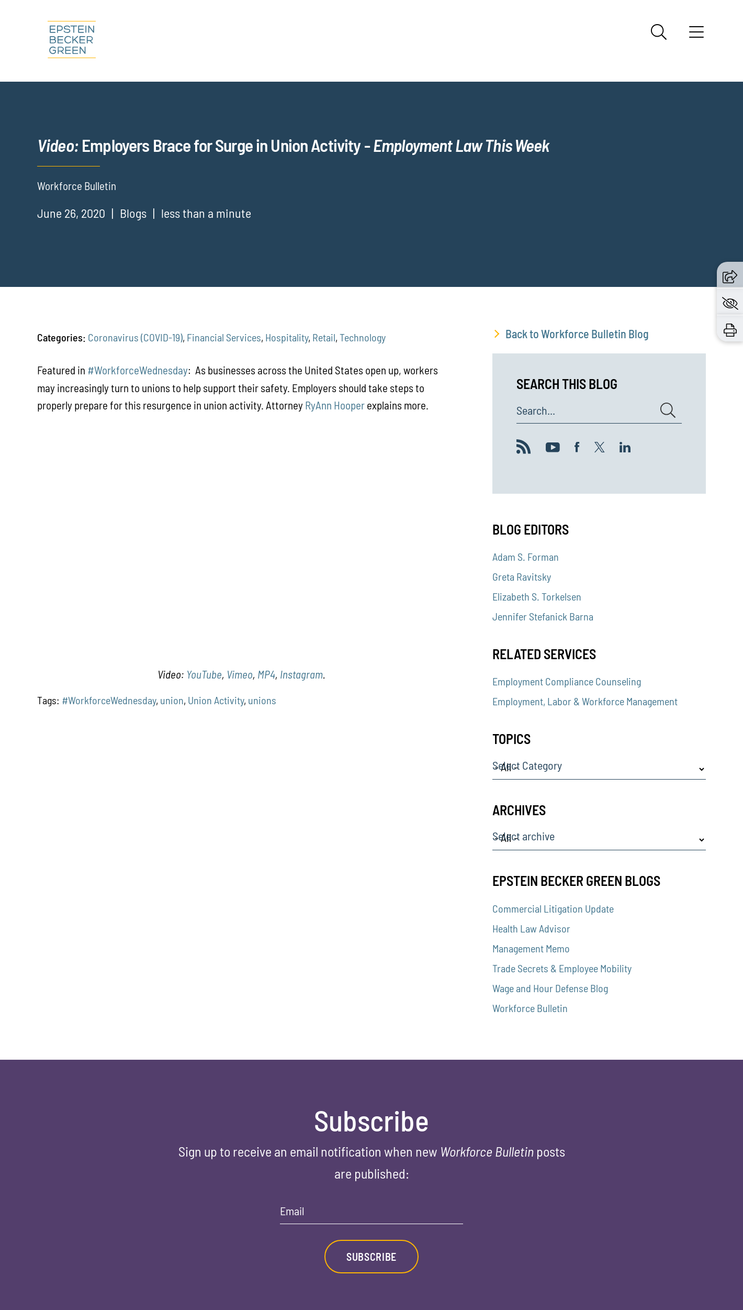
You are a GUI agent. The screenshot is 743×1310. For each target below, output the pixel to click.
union (172, 700)
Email (292, 1211)
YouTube (204, 674)
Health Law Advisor (531, 928)
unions (262, 700)
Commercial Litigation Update (553, 908)
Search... (535, 410)
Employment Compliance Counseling (566, 681)
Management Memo (531, 948)
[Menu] (696, 35)
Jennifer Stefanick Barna (542, 616)
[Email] (371, 1214)
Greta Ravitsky (521, 576)
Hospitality (286, 337)
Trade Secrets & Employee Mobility (562, 968)
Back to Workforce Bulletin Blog (577, 333)
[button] (730, 275)
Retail (323, 337)
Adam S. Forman (525, 556)
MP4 (266, 674)
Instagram (301, 674)
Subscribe (371, 1256)
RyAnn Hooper (335, 405)
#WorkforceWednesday (137, 369)
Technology (363, 337)
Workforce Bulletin (530, 1008)
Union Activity (216, 700)
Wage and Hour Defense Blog (550, 988)
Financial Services (224, 337)
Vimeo (240, 674)
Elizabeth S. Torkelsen (536, 596)
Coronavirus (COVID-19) (135, 337)
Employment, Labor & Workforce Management (585, 701)
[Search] (659, 32)
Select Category (527, 765)
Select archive (523, 836)
